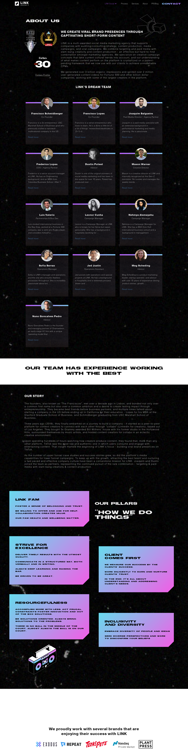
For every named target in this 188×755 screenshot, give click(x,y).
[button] (110, 3)
